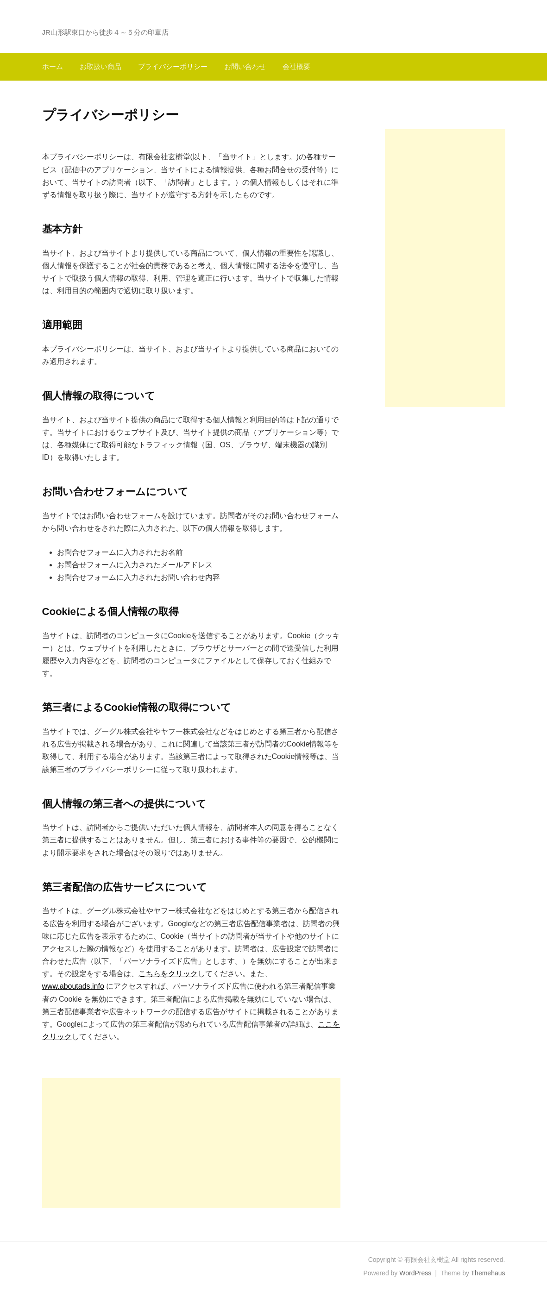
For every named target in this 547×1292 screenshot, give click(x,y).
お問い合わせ (245, 66)
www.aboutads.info (73, 986)
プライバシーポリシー (172, 66)
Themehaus (488, 1273)
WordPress (415, 1273)
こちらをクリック (168, 974)
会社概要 (296, 66)
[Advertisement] (191, 1143)
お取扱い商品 (100, 66)
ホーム (52, 66)
